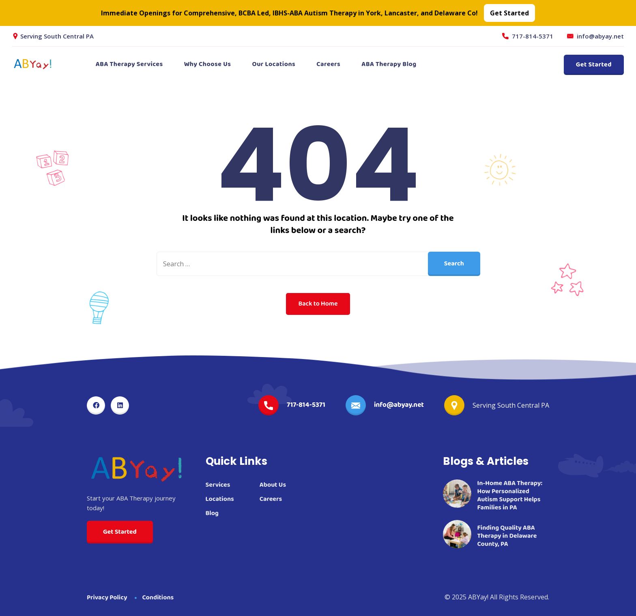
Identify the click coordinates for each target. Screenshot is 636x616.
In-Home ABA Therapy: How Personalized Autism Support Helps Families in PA (510, 495)
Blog (212, 513)
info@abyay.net (600, 36)
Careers (328, 64)
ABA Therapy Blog (388, 64)
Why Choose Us (207, 64)
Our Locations (273, 64)
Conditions (158, 597)
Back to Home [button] (317, 304)
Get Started (594, 65)
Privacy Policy (107, 597)
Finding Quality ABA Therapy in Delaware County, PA (507, 536)
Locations (220, 499)
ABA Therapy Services (129, 64)
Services (218, 485)
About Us (273, 485)
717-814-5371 (532, 36)
